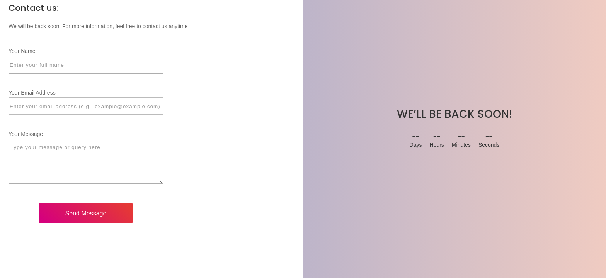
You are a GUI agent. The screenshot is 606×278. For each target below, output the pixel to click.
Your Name (22, 51)
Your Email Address (32, 93)
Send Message (86, 213)
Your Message (26, 134)
